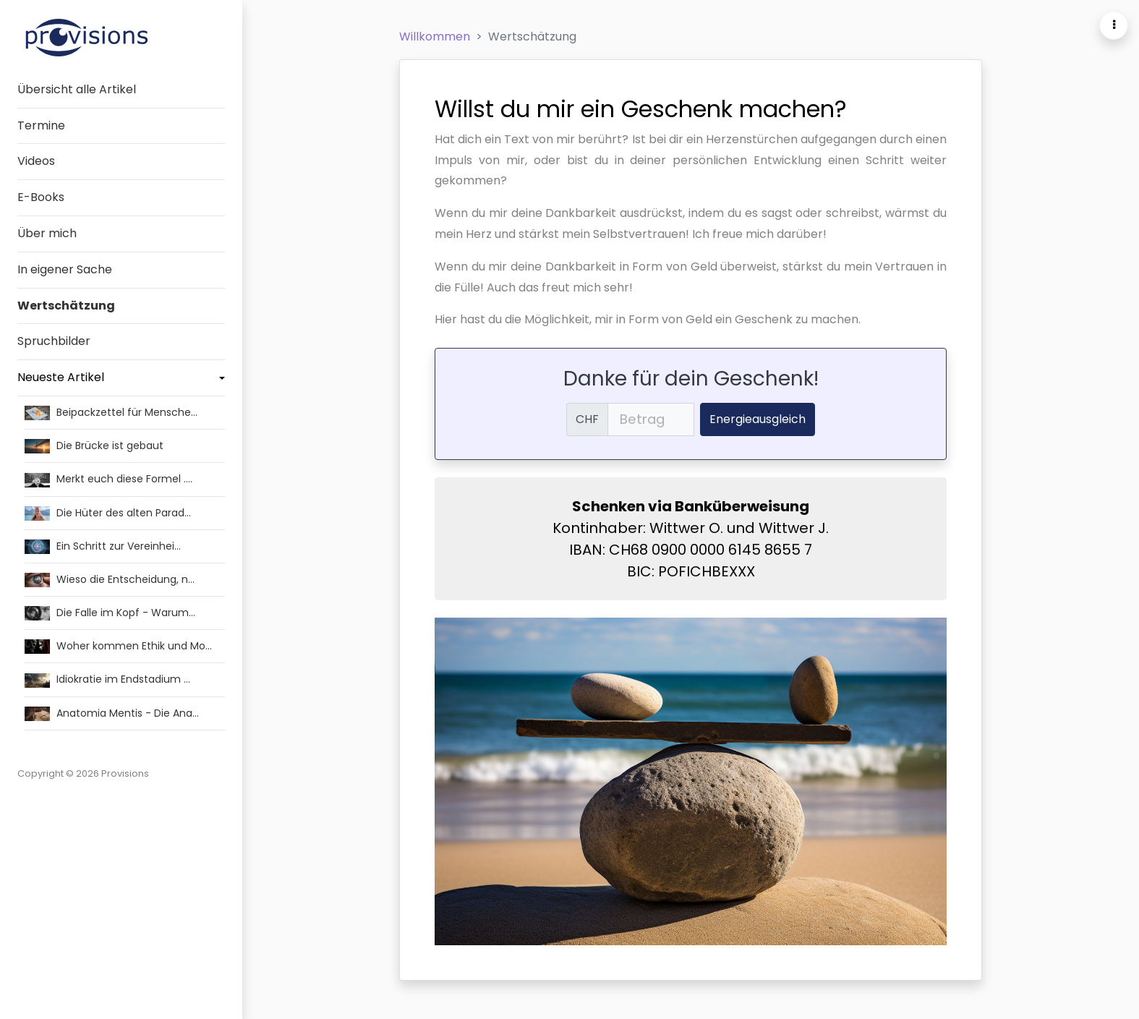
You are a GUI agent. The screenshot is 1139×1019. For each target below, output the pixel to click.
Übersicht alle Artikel (76, 89)
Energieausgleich (757, 419)
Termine (41, 125)
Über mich (47, 233)
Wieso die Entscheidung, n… (110, 579)
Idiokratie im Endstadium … (107, 678)
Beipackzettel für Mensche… (111, 411)
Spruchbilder (53, 341)
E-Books (40, 197)
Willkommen (434, 36)
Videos (36, 161)
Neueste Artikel (60, 377)
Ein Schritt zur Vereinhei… (103, 545)
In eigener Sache (64, 269)
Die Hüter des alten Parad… (108, 512)
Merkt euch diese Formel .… (108, 478)
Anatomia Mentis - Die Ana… (112, 712)
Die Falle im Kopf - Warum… (110, 612)
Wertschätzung (66, 305)
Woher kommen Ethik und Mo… (118, 645)
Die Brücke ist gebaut (94, 445)
